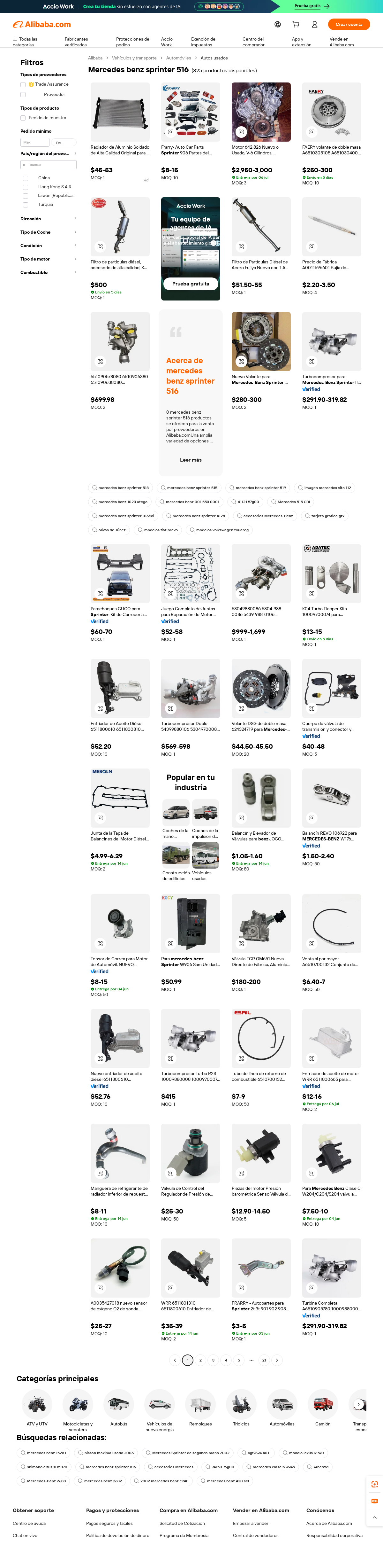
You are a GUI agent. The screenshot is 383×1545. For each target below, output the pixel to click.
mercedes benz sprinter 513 (119, 487)
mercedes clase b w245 (264, 1467)
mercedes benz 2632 (97, 1481)
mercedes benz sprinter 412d (192, 516)
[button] (170, 132)
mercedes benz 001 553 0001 (186, 501)
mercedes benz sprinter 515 (186, 487)
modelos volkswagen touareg (216, 530)
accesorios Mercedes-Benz (259, 516)
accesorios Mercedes (166, 1467)
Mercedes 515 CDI (287, 501)
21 (264, 1360)
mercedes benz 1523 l (43, 1452)
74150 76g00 (214, 1467)
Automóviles (179, 57)
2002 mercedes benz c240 (156, 1481)
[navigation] (48, 710)
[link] (374, 1484)
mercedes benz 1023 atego (118, 501)
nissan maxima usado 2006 (104, 1452)
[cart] (296, 25)
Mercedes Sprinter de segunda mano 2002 (182, 1452)
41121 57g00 (241, 501)
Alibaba (95, 57)
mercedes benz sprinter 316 (105, 1467)
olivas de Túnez (108, 530)
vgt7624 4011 (249, 1452)
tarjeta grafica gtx (316, 516)
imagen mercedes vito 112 (318, 487)
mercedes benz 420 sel (217, 1481)
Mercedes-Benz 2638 (42, 1481)
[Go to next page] (277, 1360)
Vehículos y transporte (135, 57)
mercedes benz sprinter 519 (252, 487)
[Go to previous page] (175, 1360)
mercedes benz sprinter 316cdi (122, 516)
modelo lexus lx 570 (296, 1452)
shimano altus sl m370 (43, 1467)
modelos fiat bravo (156, 530)
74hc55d (311, 1467)
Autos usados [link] (215, 57)
